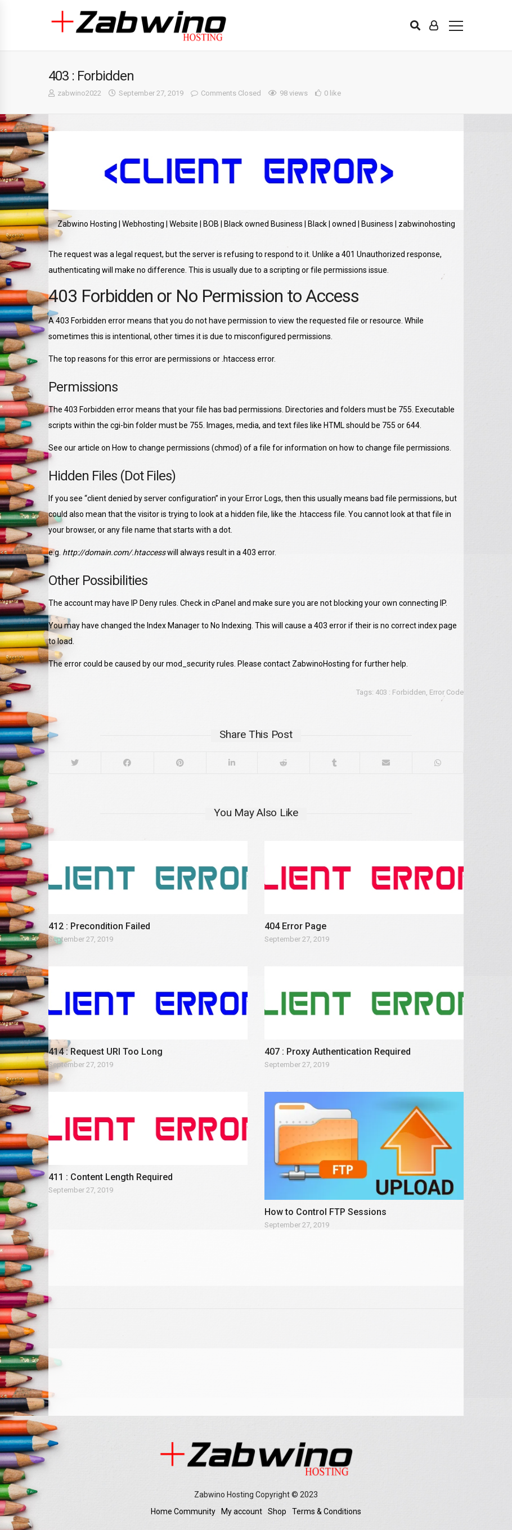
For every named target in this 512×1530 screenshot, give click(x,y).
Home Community (183, 1511)
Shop (277, 1511)
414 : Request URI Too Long (105, 1051)
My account (241, 1511)
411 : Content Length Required (110, 1177)
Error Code (446, 692)
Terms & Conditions (326, 1511)
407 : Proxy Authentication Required (337, 1051)
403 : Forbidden (400, 692)
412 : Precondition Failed (99, 926)
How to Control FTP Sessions (325, 1212)
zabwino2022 (79, 93)
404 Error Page (295, 926)
